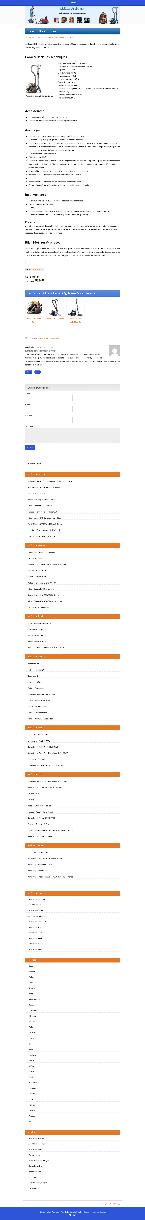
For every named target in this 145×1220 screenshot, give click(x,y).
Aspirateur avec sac (37, 545)
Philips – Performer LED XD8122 (41, 552)
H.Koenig (32, 1016)
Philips (31, 977)
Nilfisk (31, 1066)
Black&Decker (34, 999)
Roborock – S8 (33, 664)
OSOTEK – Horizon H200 (38, 735)
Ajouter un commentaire (49, 338)
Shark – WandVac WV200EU (39, 623)
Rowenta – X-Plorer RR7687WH (41, 694)
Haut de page (101, 1212)
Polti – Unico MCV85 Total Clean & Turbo (45, 524)
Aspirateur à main (36, 616)
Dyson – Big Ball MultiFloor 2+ (75, 310)
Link (37, 372)
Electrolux (33, 982)
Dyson (31, 966)
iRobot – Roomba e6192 (38, 688)
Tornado (32, 1116)
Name (28, 393)
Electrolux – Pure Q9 (36, 759)
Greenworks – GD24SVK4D (39, 741)
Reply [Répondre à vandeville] (29, 372)
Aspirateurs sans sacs (50, 37)
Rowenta (32, 971)
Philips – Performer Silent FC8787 (42, 583)
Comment (29, 426)
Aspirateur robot (35, 656)
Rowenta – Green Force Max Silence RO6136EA (47, 564)
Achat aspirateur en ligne (39, 1160)
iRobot (31, 1027)
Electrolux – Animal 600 (37, 493)
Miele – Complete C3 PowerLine (41, 589)
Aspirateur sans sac (37, 474)
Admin (72, 1215)
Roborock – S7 (33, 676)
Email (28, 404)
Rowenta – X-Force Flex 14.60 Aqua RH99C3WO (48, 753)
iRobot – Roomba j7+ (36, 670)
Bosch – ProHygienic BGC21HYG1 (42, 499)
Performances (34, 1155)
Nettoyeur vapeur (36, 845)
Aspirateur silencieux (37, 921)
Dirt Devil (33, 1010)
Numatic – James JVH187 (38, 577)
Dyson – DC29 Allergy (112, 1204)
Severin (32, 1094)
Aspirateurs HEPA (36, 910)
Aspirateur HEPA (36, 1149)
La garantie (33, 1177)
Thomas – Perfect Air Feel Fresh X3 (42, 512)
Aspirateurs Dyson (34, 37)
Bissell (31, 994)
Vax (30, 1121)
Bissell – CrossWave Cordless (40, 836)
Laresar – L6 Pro (34, 682)
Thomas (32, 1110)
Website (28, 415)
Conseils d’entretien (37, 1166)
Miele (31, 1049)
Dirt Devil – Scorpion (36, 629)
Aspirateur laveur (36, 774)
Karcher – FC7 (33, 799)
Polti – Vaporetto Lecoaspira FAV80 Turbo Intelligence (50, 830)
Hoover (32, 1021)
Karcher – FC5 (33, 793)
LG (30, 1044)
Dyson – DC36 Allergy (55, 309)
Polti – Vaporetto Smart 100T (40, 864)
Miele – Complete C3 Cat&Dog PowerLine (45, 601)
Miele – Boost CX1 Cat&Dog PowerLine (44, 518)
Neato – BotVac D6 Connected (40, 719)
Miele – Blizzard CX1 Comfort (40, 506)
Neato (31, 1060)
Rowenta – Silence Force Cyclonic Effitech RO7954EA (50, 481)
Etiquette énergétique (38, 1183)
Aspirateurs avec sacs (37, 899)
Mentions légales (82, 1212)
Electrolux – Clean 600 (37, 558)
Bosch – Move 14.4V (36, 635)
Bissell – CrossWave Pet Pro (39, 806)
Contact (92, 1212)
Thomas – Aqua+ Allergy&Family (41, 812)
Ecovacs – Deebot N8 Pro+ (39, 700)
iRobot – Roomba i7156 (37, 712)
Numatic (32, 1071)
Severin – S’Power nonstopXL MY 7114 (44, 530)
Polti (31, 1077)
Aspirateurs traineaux (66, 37)
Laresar (32, 1038)
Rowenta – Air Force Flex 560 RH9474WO (45, 765)
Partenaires (33, 1188)
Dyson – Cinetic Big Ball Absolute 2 (42, 536)
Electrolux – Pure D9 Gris (38, 607)
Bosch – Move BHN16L (37, 641)
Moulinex (32, 1055)
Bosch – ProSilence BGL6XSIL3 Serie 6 (43, 595)
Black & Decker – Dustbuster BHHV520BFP (46, 648)
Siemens (32, 1105)
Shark (31, 1099)
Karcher (32, 1033)
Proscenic (33, 1082)
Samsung (32, 1088)
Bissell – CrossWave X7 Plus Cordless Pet (45, 787)
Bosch (31, 1005)
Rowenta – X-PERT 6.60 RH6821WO (43, 747)
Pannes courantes (36, 1171)
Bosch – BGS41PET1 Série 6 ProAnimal (44, 487)
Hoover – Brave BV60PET (38, 570)
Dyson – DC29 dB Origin (34, 310)
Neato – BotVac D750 (37, 706)
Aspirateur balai (35, 727)
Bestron (32, 988)
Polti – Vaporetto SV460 (38, 871)
